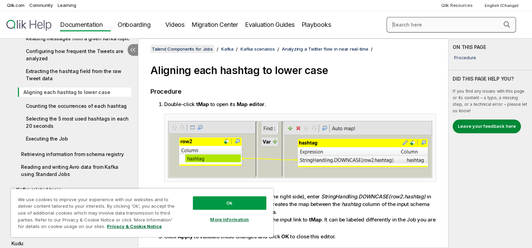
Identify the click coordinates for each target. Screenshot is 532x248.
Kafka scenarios (257, 49)
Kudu (17, 243)
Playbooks (316, 24)
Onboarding (134, 24)
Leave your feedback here (487, 126)
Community (41, 5)
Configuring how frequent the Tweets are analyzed (74, 54)
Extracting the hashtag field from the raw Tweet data (73, 74)
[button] (507, 24)
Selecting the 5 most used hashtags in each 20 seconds (77, 122)
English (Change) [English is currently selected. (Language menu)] (502, 5)
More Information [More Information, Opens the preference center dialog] (229, 219)
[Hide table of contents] (133, 50)
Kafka (227, 49)
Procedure (465, 57)
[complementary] (490, 143)
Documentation (81, 24)
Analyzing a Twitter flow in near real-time (325, 49)
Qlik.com (15, 5)
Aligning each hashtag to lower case (66, 92)
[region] (142, 212)
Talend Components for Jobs (182, 49)
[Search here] (451, 25)
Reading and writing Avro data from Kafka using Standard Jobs (69, 170)
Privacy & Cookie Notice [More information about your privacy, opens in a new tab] (134, 226)
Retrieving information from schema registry (72, 154)
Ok (229, 203)
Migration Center (214, 24)
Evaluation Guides (270, 24)
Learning (67, 5)
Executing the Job (47, 139)
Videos (175, 24)
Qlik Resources (457, 5)
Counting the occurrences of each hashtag (76, 106)
